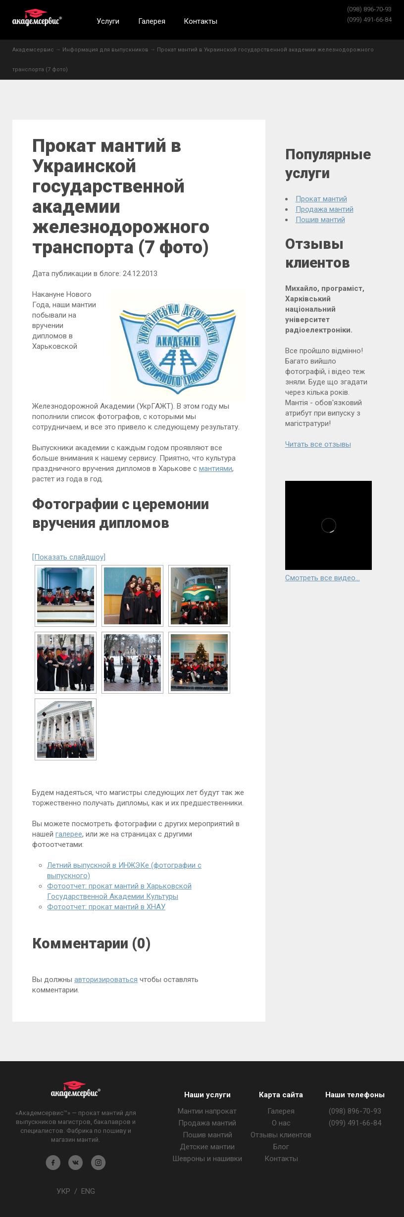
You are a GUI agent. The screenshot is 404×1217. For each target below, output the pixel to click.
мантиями (215, 468)
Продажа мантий (325, 209)
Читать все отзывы (318, 444)
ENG (88, 1191)
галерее (68, 834)
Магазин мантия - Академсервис (76, 1089)
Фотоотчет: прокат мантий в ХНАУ (106, 906)
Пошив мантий (320, 219)
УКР (63, 1191)
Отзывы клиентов (281, 1134)
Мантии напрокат (207, 1111)
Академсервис (37, 17)
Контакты (200, 21)
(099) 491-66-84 (369, 19)
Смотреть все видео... (322, 577)
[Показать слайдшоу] (68, 557)
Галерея (151, 21)
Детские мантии (207, 1146)
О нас (281, 1123)
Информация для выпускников (105, 50)
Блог (281, 1146)
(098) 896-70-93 (369, 9)
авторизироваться (106, 979)
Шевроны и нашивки (207, 1158)
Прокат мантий (321, 198)
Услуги (108, 21)
